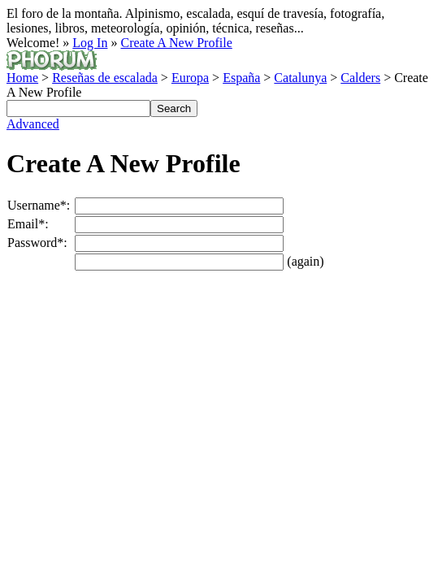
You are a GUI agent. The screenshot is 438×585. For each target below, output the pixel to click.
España (241, 77)
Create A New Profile (176, 43)
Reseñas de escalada (105, 77)
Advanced (33, 124)
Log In (89, 43)
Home (22, 77)
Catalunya (300, 77)
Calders (360, 77)
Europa (190, 77)
